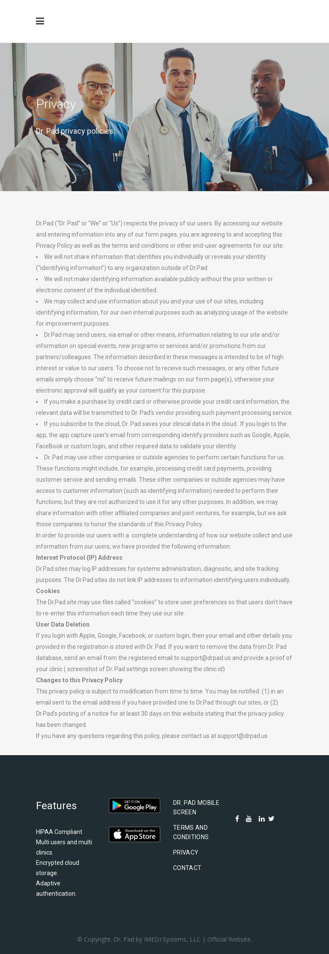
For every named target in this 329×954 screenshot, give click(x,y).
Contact (187, 867)
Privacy (185, 852)
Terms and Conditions (191, 832)
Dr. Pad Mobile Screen (196, 807)
